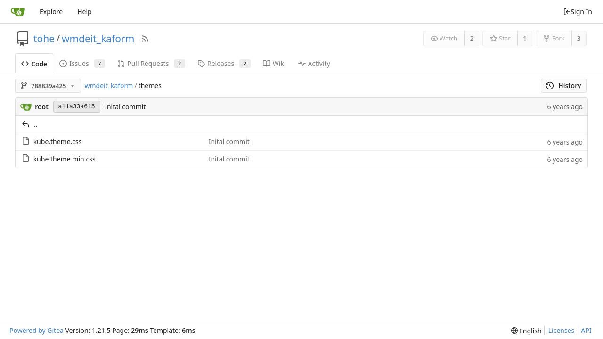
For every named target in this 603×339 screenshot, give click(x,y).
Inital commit (125, 106)
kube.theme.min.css (64, 158)
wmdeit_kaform (98, 38)
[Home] (18, 11)
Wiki (274, 63)
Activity (314, 63)
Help (84, 11)
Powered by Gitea (36, 330)
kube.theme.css (57, 141)
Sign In (577, 11)
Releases (224, 63)
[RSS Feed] (145, 38)
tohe (44, 38)
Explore (51, 11)
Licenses (561, 330)
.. (36, 124)
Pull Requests (151, 63)
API (586, 330)
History (563, 85)
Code (34, 63)
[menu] (526, 330)
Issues (82, 63)
